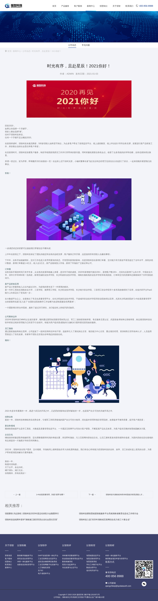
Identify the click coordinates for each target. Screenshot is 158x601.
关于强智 (116, 6)
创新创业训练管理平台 (26, 565)
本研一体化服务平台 (25, 562)
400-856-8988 (144, 6)
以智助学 (42, 545)
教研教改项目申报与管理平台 (116, 559)
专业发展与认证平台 (70, 567)
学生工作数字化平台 (94, 565)
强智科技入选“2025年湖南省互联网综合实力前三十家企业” (104, 520)
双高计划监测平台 (69, 565)
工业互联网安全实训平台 (47, 559)
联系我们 (129, 6)
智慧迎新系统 (91, 562)
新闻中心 (91, 6)
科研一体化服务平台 (113, 555)
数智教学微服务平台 (25, 555)
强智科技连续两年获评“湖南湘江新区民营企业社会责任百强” (31, 520)
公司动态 (72, 45)
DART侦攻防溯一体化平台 (48, 555)
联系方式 (109, 562)
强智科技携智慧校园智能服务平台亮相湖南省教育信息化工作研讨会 (108, 513)
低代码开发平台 (92, 570)
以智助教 (21, 545)
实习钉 (40, 570)
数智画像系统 (67, 562)
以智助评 (66, 545)
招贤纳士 (104, 6)
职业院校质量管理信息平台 (72, 559)
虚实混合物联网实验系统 (47, 562)
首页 (54, 6)
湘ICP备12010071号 (92, 595)
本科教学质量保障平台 (70, 555)
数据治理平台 (91, 567)
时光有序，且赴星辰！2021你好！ (47, 51)
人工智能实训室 (44, 567)
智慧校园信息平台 (93, 555)
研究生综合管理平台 (25, 559)
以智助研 (109, 545)
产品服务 (65, 6)
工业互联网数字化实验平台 (48, 565)
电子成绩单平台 (44, 573)
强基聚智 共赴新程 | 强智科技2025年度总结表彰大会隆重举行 (32, 513)
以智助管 (90, 545)
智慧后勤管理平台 (93, 559)
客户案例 (78, 6)
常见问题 (86, 45)
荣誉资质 (8, 555)
